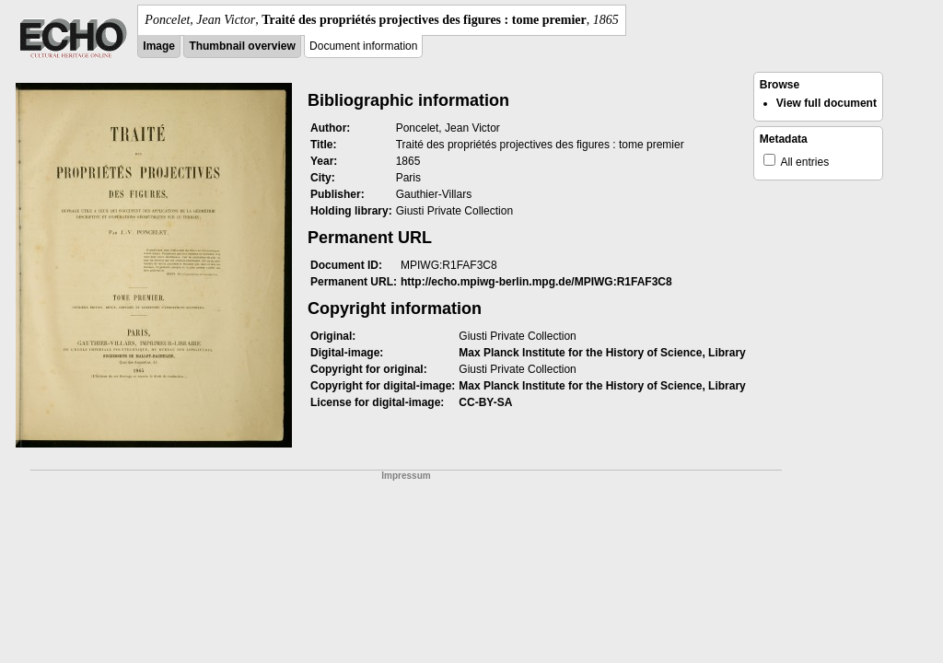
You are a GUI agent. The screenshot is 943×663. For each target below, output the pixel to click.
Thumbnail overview (242, 46)
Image (159, 46)
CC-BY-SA (485, 402)
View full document (826, 103)
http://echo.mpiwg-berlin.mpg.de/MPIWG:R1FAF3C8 (536, 281)
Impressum (405, 476)
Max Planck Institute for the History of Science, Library (602, 352)
